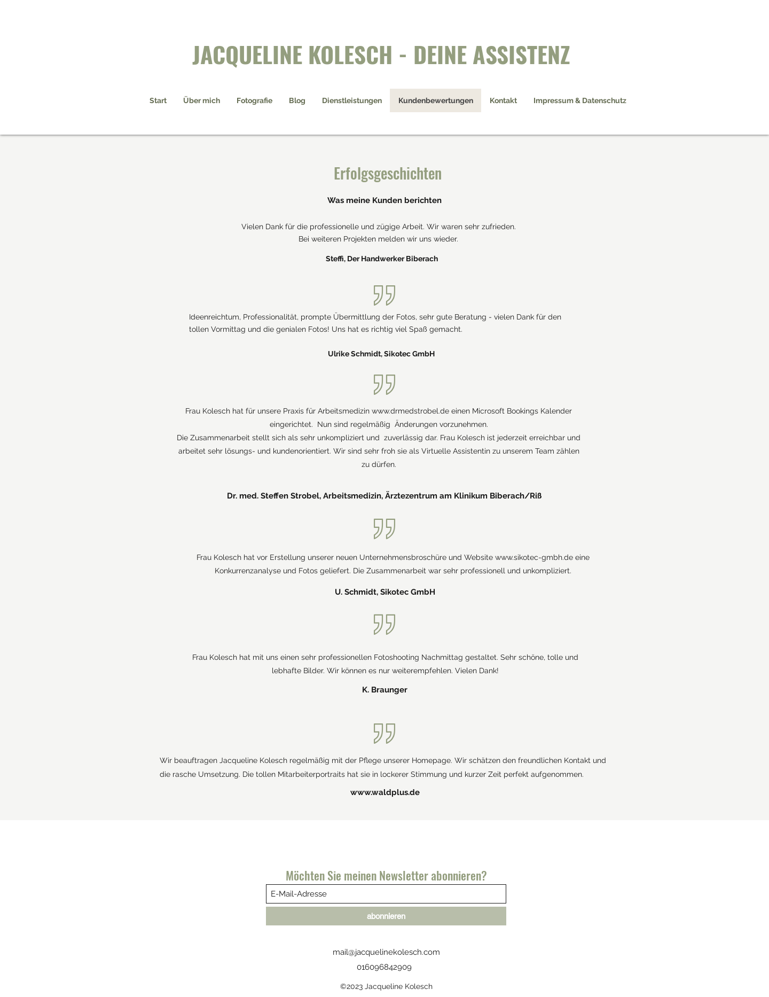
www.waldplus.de (385, 792)
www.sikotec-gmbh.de (534, 557)
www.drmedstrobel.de (410, 411)
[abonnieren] (386, 916)
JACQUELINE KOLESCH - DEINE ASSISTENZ (381, 54)
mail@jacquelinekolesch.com (386, 952)
